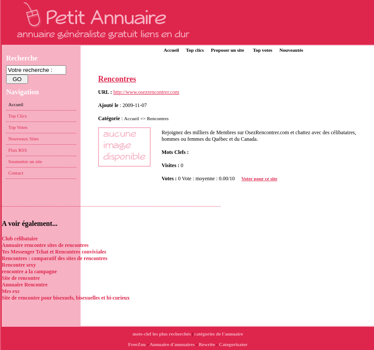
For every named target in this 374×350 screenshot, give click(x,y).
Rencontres (117, 79)
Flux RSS (17, 150)
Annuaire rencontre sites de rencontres (45, 245)
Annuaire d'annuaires (172, 344)
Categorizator (233, 344)
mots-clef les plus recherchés (162, 333)
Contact (15, 172)
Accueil (171, 50)
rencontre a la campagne (29, 271)
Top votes (262, 50)
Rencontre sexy (19, 265)
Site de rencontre (21, 278)
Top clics (195, 50)
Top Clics (17, 115)
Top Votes (18, 127)
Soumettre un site (25, 161)
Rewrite (207, 344)
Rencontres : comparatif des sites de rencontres (54, 258)
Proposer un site (227, 50)
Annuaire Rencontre (25, 285)
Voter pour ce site (259, 178)
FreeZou (137, 344)
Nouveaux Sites (23, 138)
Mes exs (10, 291)
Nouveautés (291, 50)
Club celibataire (20, 239)
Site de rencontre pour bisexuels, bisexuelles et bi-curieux (66, 298)
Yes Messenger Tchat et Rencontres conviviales (54, 252)
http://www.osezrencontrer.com (146, 92)
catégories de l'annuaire (218, 333)
